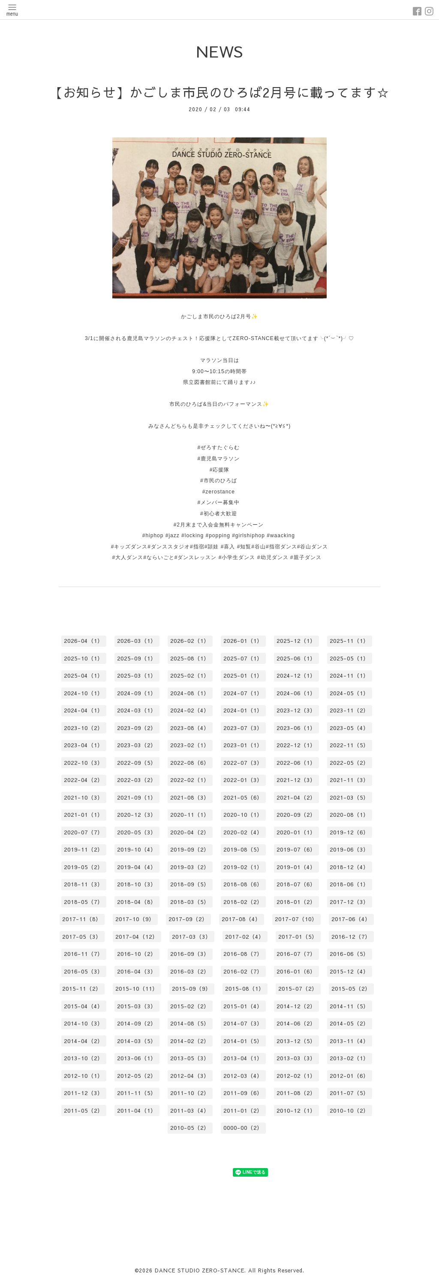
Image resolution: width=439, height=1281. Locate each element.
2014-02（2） (190, 1041)
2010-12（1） (296, 1110)
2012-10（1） (83, 1076)
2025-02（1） (190, 675)
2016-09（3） (190, 954)
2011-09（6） (243, 1093)
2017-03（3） (191, 936)
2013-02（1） (349, 1058)
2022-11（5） (349, 745)
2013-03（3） (296, 1058)
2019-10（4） (136, 849)
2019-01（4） (296, 867)
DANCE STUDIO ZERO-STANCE (199, 1270)
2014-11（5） (349, 1006)
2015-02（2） (190, 1006)
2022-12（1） (296, 745)
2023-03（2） (136, 745)
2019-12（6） (349, 832)
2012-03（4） (243, 1076)
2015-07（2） (298, 988)
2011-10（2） (190, 1093)
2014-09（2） (136, 1023)
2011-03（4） (190, 1110)
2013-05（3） (190, 1058)
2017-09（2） (188, 919)
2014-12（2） (296, 1006)
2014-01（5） (243, 1041)
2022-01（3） (243, 780)
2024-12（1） (296, 675)
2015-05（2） (351, 988)
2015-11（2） (82, 988)
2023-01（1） (243, 745)
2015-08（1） (245, 988)
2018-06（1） (349, 884)
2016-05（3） (83, 971)
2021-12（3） (296, 780)
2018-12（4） (349, 867)
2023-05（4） (349, 728)
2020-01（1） (296, 832)
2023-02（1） (190, 745)
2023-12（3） (296, 710)
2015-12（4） (349, 971)
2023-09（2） (136, 728)
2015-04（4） (83, 1006)
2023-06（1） (296, 728)
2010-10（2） (349, 1110)
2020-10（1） (243, 815)
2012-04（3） (190, 1076)
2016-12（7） (351, 936)
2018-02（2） (243, 902)
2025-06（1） (296, 658)
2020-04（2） (190, 832)
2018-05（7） (83, 902)
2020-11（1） (190, 815)
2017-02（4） (245, 936)
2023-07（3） (243, 728)
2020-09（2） (296, 815)
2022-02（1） (190, 780)
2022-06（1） (296, 763)
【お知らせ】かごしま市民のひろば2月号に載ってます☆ (220, 92)
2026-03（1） (136, 641)
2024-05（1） (349, 693)
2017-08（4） (241, 919)
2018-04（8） (136, 902)
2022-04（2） (83, 780)
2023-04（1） (83, 745)
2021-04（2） (296, 797)
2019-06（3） (349, 849)
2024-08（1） (190, 693)
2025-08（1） (190, 658)
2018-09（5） (190, 884)
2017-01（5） (298, 936)
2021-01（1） (83, 815)
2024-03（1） (136, 710)
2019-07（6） (296, 849)
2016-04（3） (136, 971)
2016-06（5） (349, 954)
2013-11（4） (349, 1041)
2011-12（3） (83, 1093)
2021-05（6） (243, 797)
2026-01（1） (243, 641)
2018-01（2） (296, 902)
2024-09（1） (136, 693)
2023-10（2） (83, 728)
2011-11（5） (136, 1093)
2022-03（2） (136, 780)
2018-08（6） (243, 884)
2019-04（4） (136, 867)
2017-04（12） (136, 936)
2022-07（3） (243, 763)
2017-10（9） (135, 919)
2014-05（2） (349, 1023)
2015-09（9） (191, 988)
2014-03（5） (136, 1041)
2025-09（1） (136, 658)
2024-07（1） (243, 693)
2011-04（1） (136, 1110)
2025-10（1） (83, 658)
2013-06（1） (136, 1058)
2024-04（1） (83, 710)
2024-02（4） (190, 710)
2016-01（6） (296, 971)
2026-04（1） (83, 641)
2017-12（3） (349, 902)
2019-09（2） (190, 849)
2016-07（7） (296, 954)
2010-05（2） (190, 1128)
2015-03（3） (136, 1006)
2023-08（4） (190, 728)
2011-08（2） (296, 1093)
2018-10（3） (136, 884)
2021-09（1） (136, 797)
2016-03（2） (190, 971)
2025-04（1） (83, 675)
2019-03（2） (190, 867)
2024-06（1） (296, 693)
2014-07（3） (243, 1023)
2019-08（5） (243, 849)
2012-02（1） (296, 1076)
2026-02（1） (190, 641)
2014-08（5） (190, 1023)
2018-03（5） (190, 902)
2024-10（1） (83, 693)
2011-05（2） (83, 1110)
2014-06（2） (296, 1023)
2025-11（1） (349, 641)
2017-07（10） (296, 919)
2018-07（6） (296, 884)
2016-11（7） (83, 954)
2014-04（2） (83, 1041)
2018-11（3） (83, 884)
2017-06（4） (351, 919)
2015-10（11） (136, 988)
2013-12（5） (296, 1041)
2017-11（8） (82, 919)
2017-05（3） (82, 936)
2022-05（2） (349, 763)
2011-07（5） (349, 1093)
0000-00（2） (243, 1128)
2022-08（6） (190, 763)
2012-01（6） (349, 1076)
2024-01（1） (243, 710)
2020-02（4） (243, 832)
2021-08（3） (190, 797)
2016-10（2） (136, 954)
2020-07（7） (83, 832)
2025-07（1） (243, 658)
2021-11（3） (349, 780)
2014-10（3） (83, 1023)
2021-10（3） (83, 797)
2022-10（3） (83, 763)
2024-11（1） (349, 675)
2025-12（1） (296, 641)
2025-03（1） (136, 675)
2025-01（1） (243, 675)
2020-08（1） (349, 815)
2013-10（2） (83, 1058)
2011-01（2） (243, 1110)
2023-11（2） (349, 710)
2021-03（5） (349, 797)
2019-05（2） (83, 867)
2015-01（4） (243, 1006)
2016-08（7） (243, 954)
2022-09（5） (136, 763)
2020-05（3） (136, 832)
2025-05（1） (349, 658)
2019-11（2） (83, 849)
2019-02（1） (243, 867)
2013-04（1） (243, 1058)
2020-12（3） (136, 815)
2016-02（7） (243, 971)
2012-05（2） (136, 1076)
